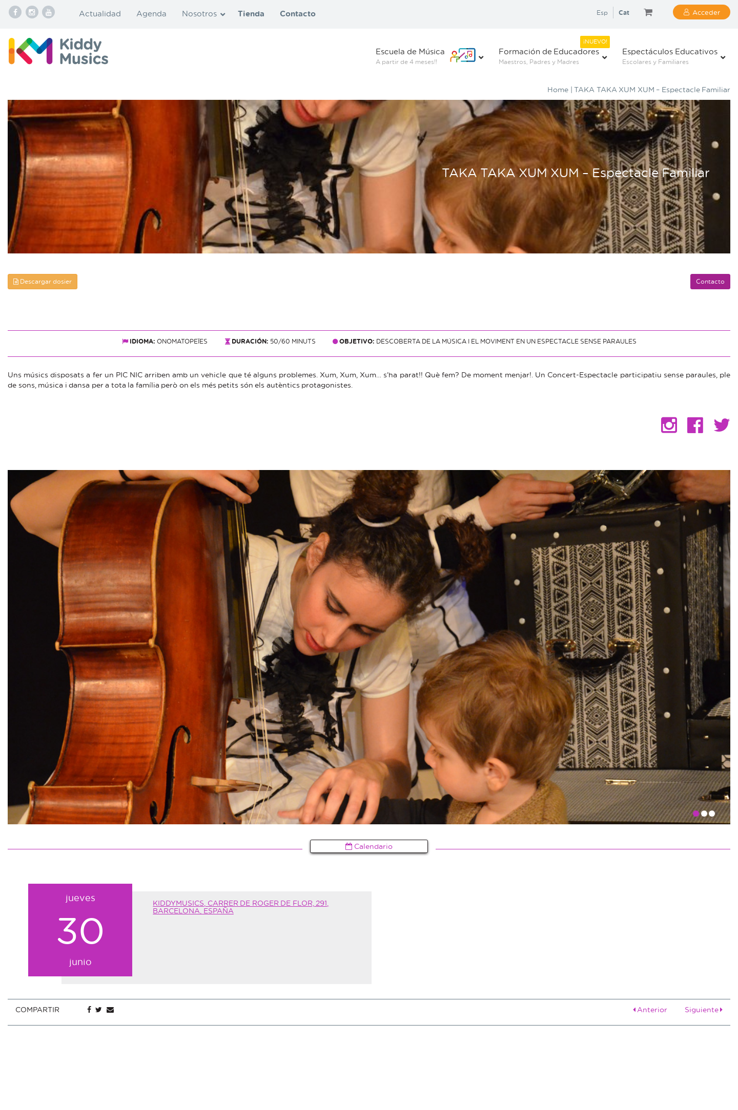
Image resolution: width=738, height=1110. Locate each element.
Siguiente (704, 1009)
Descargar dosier (42, 281)
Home (557, 89)
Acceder (706, 12)
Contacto (710, 281)
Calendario (369, 846)
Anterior (650, 1009)
